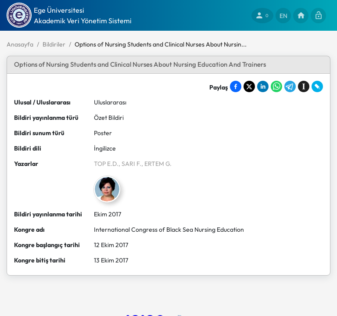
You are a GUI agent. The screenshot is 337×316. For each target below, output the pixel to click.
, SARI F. (129, 164)
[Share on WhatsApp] (276, 86)
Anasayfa (20, 44)
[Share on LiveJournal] (317, 86)
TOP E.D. (106, 164)
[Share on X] (249, 86)
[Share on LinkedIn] (263, 86)
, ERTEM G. (156, 164)
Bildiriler (54, 44)
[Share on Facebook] (235, 86)
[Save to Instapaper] (303, 86)
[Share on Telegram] (290, 86)
